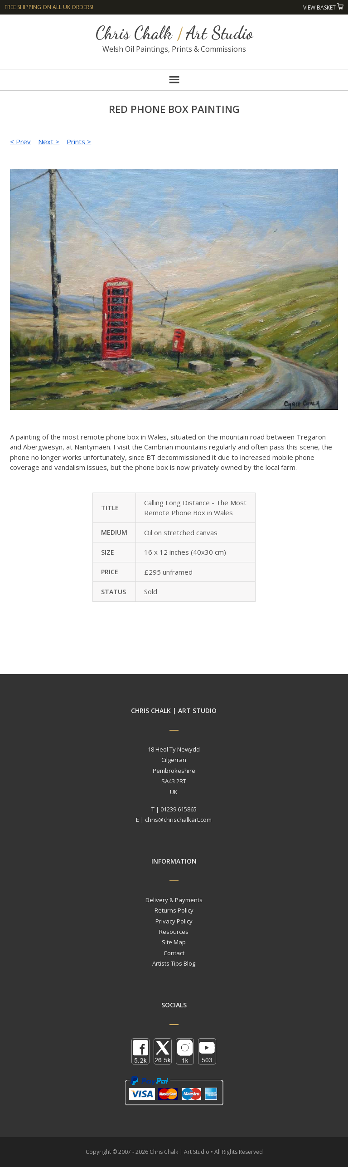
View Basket (323, 7)
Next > (48, 141)
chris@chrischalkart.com (178, 819)
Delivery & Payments (174, 900)
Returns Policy (174, 910)
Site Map (174, 942)
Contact (174, 953)
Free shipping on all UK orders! (49, 7)
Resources (173, 932)
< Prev (20, 141)
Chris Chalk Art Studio (174, 33)
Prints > (79, 141)
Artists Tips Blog (173, 963)
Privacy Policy (174, 921)
